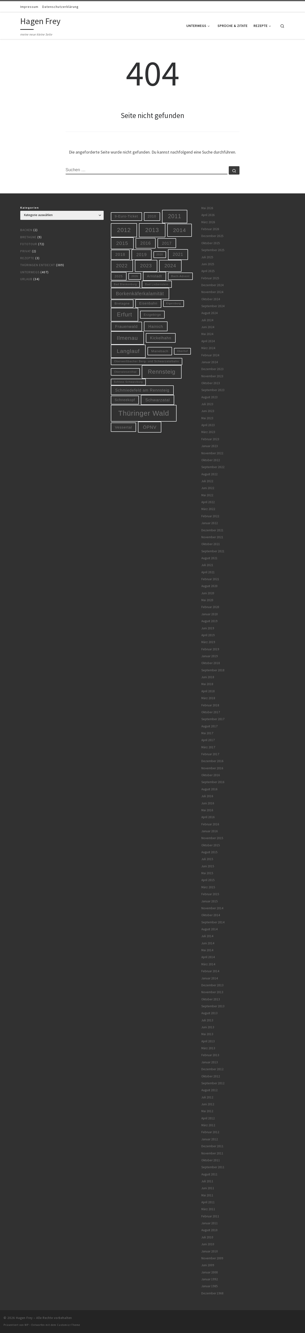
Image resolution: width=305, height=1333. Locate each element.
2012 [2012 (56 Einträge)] (124, 230)
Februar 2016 (210, 824)
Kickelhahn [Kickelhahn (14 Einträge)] (160, 338)
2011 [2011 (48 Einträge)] (174, 216)
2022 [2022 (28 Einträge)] (122, 265)
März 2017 (208, 747)
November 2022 (212, 453)
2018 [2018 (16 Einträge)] (120, 254)
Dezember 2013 (212, 985)
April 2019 (208, 635)
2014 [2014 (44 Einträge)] (179, 230)
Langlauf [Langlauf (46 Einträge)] (128, 351)
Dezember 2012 (212, 1069)
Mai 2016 (207, 810)
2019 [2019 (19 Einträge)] (141, 254)
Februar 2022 (210, 516)
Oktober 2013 (210, 999)
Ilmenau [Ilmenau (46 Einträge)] (127, 338)
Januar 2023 (209, 446)
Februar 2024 (210, 355)
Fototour (28, 244)
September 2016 (212, 782)
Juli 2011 (207, 1181)
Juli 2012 (207, 1097)
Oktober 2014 (210, 915)
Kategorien (29, 207)
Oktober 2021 (210, 544)
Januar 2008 (209, 1272)
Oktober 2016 (210, 775)
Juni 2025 (207, 264)
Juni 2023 (207, 411)
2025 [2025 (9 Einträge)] (119, 276)
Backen (26, 230)
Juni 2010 (207, 1244)
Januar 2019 (209, 656)
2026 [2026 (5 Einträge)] (135, 276)
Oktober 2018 (210, 663)
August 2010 (209, 1230)
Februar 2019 (210, 649)
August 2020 (209, 586)
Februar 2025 (210, 278)
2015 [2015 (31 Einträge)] (122, 243)
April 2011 (208, 1202)
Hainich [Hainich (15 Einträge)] (155, 326)
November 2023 (212, 376)
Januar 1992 (209, 1279)
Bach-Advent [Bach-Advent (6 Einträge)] (180, 276)
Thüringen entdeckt (37, 265)
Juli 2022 (207, 481)
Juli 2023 (207, 404)
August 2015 (209, 852)
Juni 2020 (207, 593)
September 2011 (212, 1167)
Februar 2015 (210, 894)
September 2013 (212, 1006)
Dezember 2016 (212, 761)
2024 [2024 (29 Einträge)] (170, 265)
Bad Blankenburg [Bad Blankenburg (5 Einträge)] (125, 284)
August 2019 (209, 621)
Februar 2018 (210, 705)
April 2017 (208, 740)
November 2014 (212, 908)
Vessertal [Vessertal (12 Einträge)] (123, 427)
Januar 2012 (209, 1139)
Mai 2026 (207, 208)
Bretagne (28, 237)
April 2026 (208, 215)
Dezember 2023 (212, 369)
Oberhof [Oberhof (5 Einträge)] (182, 351)
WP (27, 1325)
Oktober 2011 (210, 1160)
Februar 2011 (210, 1216)
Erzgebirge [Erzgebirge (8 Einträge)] (152, 314)
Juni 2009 (207, 1265)
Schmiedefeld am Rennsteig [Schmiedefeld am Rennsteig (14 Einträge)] (142, 390)
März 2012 (208, 1125)
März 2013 (208, 1048)
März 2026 (208, 222)
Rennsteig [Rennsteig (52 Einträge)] (162, 372)
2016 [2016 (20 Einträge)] (145, 243)
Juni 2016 (207, 803)
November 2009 (212, 1258)
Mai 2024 (207, 334)
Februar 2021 (210, 579)
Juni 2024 (207, 327)
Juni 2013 (207, 1027)
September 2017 (212, 719)
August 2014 (209, 929)
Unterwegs (30, 272)
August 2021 (209, 558)
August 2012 (209, 1090)
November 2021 (212, 537)
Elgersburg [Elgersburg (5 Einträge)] (173, 303)
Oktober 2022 (210, 460)
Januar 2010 (209, 1251)
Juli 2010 (207, 1237)
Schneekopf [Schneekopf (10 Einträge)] (125, 400)
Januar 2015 (209, 901)
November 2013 (212, 992)
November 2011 (212, 1153)
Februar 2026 (210, 229)
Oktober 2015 (210, 845)
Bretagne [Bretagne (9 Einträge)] (122, 303)
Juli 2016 (207, 796)
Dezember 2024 (212, 285)
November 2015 (212, 838)
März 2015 (208, 887)
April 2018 (208, 691)
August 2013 (209, 1013)
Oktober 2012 (210, 1076)
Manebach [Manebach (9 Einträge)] (159, 351)
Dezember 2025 (212, 236)
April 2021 (208, 572)
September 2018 (212, 670)
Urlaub (26, 279)
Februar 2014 (210, 971)
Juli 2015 (207, 859)
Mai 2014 (207, 950)
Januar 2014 (209, 978)
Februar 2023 (210, 439)
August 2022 (209, 474)
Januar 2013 (209, 1062)
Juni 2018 (207, 677)
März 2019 (208, 642)
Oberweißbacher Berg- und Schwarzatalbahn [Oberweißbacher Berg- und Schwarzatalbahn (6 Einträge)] (146, 361)
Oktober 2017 (210, 712)
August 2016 (209, 789)
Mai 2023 (207, 418)
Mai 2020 (207, 600)
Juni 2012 (207, 1104)
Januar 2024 (209, 362)
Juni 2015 (207, 866)
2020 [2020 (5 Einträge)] (159, 254)
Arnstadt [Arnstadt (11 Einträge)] (154, 276)
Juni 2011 (207, 1188)
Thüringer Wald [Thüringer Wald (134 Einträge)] (143, 413)
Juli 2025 (207, 257)
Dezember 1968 (212, 1293)
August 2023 (209, 397)
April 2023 (208, 425)
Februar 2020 (210, 607)
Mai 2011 (207, 1195)
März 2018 (208, 698)
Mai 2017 (207, 733)
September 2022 (212, 467)
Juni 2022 (207, 488)
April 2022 (208, 502)
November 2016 (212, 768)
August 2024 (209, 313)
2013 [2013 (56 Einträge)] (152, 230)
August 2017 (209, 726)
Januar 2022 (209, 523)
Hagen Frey (24, 1318)
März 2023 (208, 432)
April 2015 (208, 880)
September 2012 (212, 1083)
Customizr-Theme (68, 1325)
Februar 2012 (210, 1132)
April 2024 (208, 341)
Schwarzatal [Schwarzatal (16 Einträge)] (157, 400)
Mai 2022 (207, 495)
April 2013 (208, 1041)
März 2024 (208, 348)
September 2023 (212, 390)
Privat (25, 251)
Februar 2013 (210, 1055)
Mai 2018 (207, 684)
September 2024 (212, 306)
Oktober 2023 (210, 383)
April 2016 (208, 817)
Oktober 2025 (210, 243)
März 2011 (208, 1209)
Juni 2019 (207, 628)
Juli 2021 (207, 565)
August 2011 (209, 1174)
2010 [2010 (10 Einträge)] (152, 216)
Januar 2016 (209, 831)
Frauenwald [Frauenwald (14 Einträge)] (126, 326)
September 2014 (212, 922)
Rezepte (27, 258)
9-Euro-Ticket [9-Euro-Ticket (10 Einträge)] (126, 216)
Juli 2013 (207, 1020)
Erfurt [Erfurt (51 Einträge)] (124, 314)
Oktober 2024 (210, 299)
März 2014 (208, 964)
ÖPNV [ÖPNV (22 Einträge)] (150, 427)
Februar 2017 (210, 754)
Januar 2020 (209, 614)
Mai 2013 (207, 1034)
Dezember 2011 (212, 1146)
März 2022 (208, 509)
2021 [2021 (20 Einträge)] (178, 254)
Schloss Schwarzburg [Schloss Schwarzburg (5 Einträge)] (128, 381)
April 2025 (208, 271)
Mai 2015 (207, 873)
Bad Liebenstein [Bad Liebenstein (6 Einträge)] (156, 284)
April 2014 (208, 957)
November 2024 (212, 292)
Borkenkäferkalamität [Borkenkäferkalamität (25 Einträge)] (140, 293)
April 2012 (208, 1118)
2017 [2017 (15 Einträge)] (167, 243)
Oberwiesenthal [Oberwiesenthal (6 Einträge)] (125, 371)
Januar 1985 (209, 1286)
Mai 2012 (207, 1111)
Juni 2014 (207, 943)
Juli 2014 (207, 936)
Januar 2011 (209, 1223)
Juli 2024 (207, 320)
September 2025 (212, 250)
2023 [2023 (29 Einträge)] (146, 265)
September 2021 (212, 551)
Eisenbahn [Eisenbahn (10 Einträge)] (148, 303)
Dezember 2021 (212, 530)
